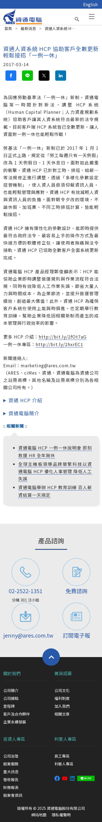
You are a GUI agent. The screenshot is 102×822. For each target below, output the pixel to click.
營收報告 (10, 779)
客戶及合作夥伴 (16, 714)
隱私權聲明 (61, 814)
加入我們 (62, 706)
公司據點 (10, 698)
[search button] (77, 17)
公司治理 (10, 756)
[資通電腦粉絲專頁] (57, 778)
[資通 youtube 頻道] (64, 778)
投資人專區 (14, 739)
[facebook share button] (10, 75)
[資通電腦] (22, 16)
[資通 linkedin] (72, 778)
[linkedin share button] (60, 75)
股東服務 (10, 763)
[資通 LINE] (86, 778)
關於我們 (12, 673)
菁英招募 (63, 673)
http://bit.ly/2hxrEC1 (59, 344)
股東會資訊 (12, 795)
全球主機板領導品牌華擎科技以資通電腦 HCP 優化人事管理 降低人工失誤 (55, 471)
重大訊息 (10, 771)
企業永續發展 (14, 721)
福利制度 (62, 698)
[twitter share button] (44, 75)
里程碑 (9, 706)
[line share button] (27, 75)
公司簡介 (10, 690)
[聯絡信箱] (25, 616)
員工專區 (62, 756)
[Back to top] (51, 657)
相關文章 (62, 714)
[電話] (25, 572)
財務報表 (10, 787)
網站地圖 (39, 814)
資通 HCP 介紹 (25, 400)
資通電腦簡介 (23, 413)
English (90, 4)
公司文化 (62, 690)
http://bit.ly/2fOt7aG (62, 336)
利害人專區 (65, 739)
